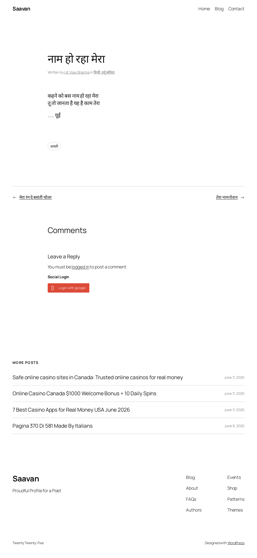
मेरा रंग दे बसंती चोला (35, 197)
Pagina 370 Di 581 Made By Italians (53, 426)
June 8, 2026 (234, 425)
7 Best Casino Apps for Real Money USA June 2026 (71, 410)
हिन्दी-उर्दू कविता (104, 72)
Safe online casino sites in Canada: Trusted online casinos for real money (98, 377)
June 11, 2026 (234, 377)
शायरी (54, 146)
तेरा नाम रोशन (227, 197)
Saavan (21, 8)
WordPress (236, 542)
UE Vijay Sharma (77, 72)
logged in (80, 267)
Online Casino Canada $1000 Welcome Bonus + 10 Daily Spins (84, 393)
